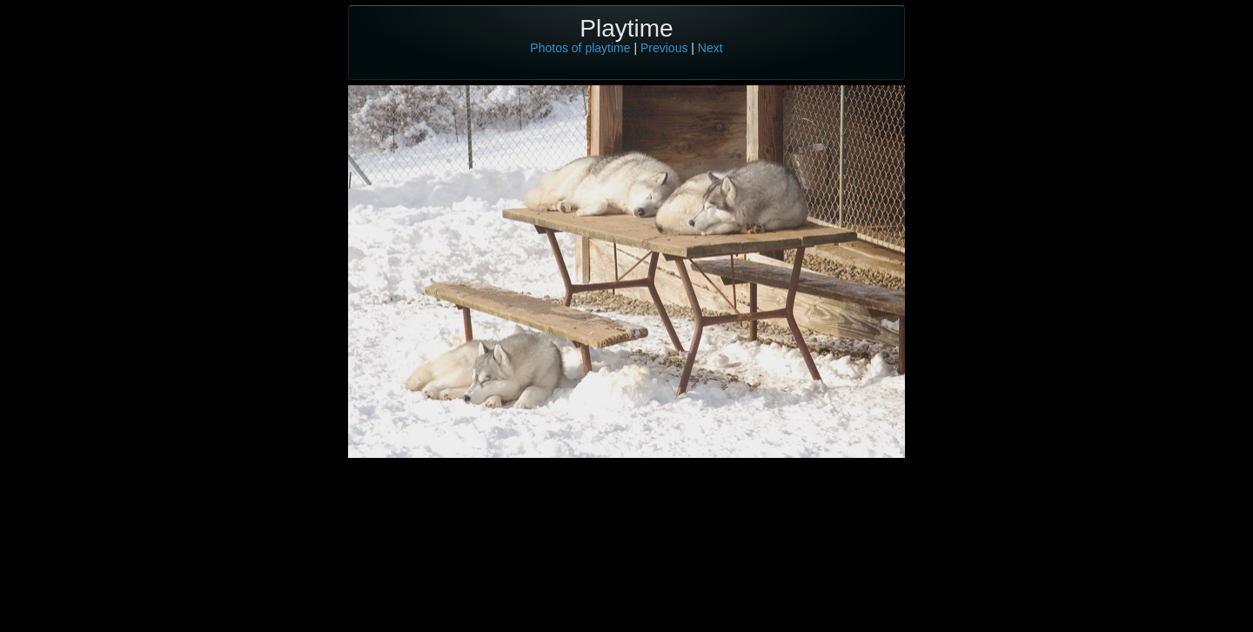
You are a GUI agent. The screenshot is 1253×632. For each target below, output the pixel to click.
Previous (663, 48)
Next (710, 48)
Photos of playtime (580, 48)
